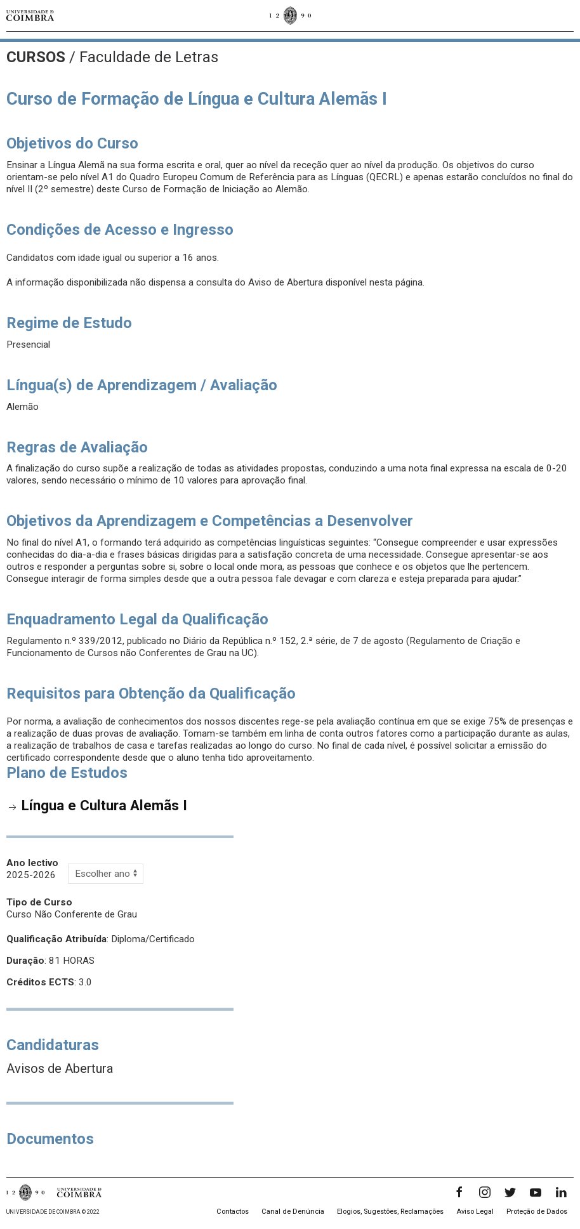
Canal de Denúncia (292, 1211)
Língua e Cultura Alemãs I (104, 805)
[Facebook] (459, 1192)
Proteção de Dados (536, 1211)
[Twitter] (510, 1192)
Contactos (232, 1211)
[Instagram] (485, 1192)
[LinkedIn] (561, 1192)
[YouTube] (535, 1192)
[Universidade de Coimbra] (30, 15)
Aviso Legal (475, 1211)
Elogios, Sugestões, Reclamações (390, 1211)
